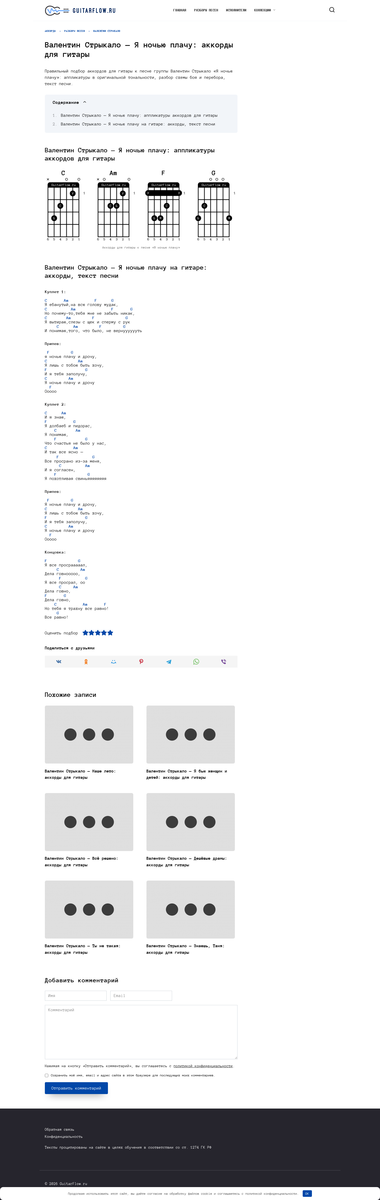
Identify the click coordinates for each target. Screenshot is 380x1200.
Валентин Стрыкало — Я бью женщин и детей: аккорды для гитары (188, 775)
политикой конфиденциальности (203, 1067)
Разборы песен (206, 10)
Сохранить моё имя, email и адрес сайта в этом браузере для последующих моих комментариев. (133, 1076)
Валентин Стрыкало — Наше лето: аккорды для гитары (84, 775)
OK (307, 1193)
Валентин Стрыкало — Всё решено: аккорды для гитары (86, 863)
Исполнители (236, 10)
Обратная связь (59, 1129)
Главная (179, 10)
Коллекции (262, 10)
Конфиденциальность (64, 1137)
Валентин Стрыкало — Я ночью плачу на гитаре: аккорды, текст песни (138, 124)
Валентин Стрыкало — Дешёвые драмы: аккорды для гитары (182, 863)
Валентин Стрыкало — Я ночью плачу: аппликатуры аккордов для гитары (139, 115)
